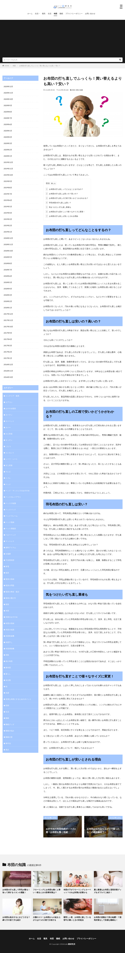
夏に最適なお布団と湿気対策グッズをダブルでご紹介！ (107, 890)
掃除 (7, 655)
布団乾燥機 (10, 636)
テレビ (8, 472)
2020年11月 (8, 93)
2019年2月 (8, 225)
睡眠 (61, 14)
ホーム (29, 14)
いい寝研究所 (70, 944)
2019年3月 (8, 219)
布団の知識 (79, 90)
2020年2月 (8, 150)
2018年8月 (8, 263)
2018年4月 (8, 289)
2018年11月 (8, 244)
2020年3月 (8, 143)
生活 (36, 14)
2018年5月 (8, 282)
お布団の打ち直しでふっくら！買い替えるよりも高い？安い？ (39, 66)
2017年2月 (8, 352)
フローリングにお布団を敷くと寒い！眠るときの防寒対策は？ (46, 890)
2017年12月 (8, 314)
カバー (8, 427)
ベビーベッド (11, 535)
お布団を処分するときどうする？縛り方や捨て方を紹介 (16, 918)
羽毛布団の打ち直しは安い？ (58, 202)
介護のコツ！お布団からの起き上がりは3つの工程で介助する (46, 918)
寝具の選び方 (11, 598)
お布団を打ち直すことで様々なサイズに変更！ (65, 211)
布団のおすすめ (12, 617)
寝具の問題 (10, 585)
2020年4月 (8, 137)
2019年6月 (8, 200)
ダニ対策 (9, 465)
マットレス (10, 541)
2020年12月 (8, 86)
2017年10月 (8, 327)
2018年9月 (8, 257)
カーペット (10, 421)
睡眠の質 (9, 737)
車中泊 (8, 743)
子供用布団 (10, 560)
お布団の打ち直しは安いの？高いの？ (62, 193)
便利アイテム (11, 547)
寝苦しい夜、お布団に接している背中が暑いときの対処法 (77, 918)
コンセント (10, 453)
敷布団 (8, 667)
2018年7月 (8, 270)
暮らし (8, 674)
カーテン (9, 415)
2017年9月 (8, 333)
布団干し (9, 642)
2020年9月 (8, 105)
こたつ (8, 446)
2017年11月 (8, 320)
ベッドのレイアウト (13, 497)
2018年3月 (8, 295)
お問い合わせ (90, 14)
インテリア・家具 (12, 396)
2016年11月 (8, 371)
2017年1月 (8, 358)
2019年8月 (8, 188)
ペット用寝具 (11, 528)
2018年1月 (8, 308)
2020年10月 (8, 99)
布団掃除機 (10, 649)
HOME (7, 66)
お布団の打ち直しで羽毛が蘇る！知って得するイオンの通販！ (16, 890)
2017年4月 (8, 339)
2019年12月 (8, 162)
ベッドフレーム (12, 516)
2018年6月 (8, 276)
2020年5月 (8, 131)
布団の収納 (10, 623)
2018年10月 (8, 251)
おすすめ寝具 (11, 408)
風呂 (7, 750)
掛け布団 (9, 661)
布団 (55, 14)
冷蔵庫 (8, 554)
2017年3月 (8, 345)
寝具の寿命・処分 (12, 592)
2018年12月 (8, 238)
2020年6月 (8, 124)
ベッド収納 (10, 522)
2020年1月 (8, 156)
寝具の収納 (10, 579)
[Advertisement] (62, 39)
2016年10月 (8, 377)
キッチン (9, 440)
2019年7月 (8, 194)
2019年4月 (8, 213)
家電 (7, 566)
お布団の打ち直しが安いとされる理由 (62, 216)
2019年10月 (8, 175)
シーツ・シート (12, 459)
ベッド (8, 484)
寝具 (43, 14)
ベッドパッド (11, 510)
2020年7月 (8, 118)
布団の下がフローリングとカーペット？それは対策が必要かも (77, 890)
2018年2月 (8, 301)
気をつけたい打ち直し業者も (58, 207)
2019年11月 (8, 169)
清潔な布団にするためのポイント (18, 699)
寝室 (7, 604)
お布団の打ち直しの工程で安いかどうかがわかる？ (67, 198)
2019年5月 (8, 206)
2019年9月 (8, 181)
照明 (7, 705)
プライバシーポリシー (74, 14)
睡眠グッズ (10, 724)
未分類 (8, 680)
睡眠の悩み (10, 731)
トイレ (8, 478)
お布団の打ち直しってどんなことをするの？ (64, 189)
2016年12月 (8, 364)
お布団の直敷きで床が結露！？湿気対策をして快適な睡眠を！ (107, 918)
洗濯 (7, 693)
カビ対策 (9, 434)
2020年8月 (8, 112)
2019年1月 (8, 232)
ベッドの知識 (11, 503)
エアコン (9, 402)
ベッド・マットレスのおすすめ (18, 491)
